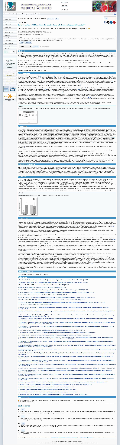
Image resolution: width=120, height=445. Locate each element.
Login (31, 14)
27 (101, 154)
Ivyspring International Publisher (63, 441)
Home (5, 14)
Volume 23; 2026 (9, 32)
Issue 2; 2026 (8, 27)
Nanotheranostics (10, 78)
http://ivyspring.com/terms (86, 437)
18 (52, 90)
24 (90, 97)
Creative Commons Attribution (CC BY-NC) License (64, 437)
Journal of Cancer (10, 81)
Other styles (28, 42)
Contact (37, 14)
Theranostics (10, 70)
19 (62, 91)
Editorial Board (8, 38)
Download (35, 46)
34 (113, 226)
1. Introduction (9, 60)
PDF (106, 18)
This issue (50, 18)
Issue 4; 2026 (8, 22)
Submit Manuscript (22, 14)
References (10, 67)
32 (75, 226)
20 (88, 97)
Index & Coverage (9, 43)
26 (92, 142)
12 (78, 89)
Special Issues (8, 48)
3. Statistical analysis (10, 63)
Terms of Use (94, 443)
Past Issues (7, 35)
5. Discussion (9, 66)
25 (114, 137)
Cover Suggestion (9, 46)
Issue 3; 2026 (8, 24)
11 (46, 89)
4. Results (9, 64)
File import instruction (44, 46)
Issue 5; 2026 (8, 19)
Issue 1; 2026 (8, 30)
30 (18, 225)
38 (87, 254)
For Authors (12, 14)
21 (24, 147)
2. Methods (10, 62)
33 (111, 226)
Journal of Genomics (9, 83)
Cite (57, 18)
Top (10, 59)
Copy (21, 42)
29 (32, 222)
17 (79, 89)
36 (114, 239)
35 (112, 239)
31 (95, 225)
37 (31, 254)
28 (50, 221)
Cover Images (8, 40)
